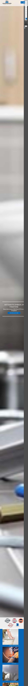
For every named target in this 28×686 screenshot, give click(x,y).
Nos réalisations (14, 312)
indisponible (2, 5)
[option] (14, 343)
